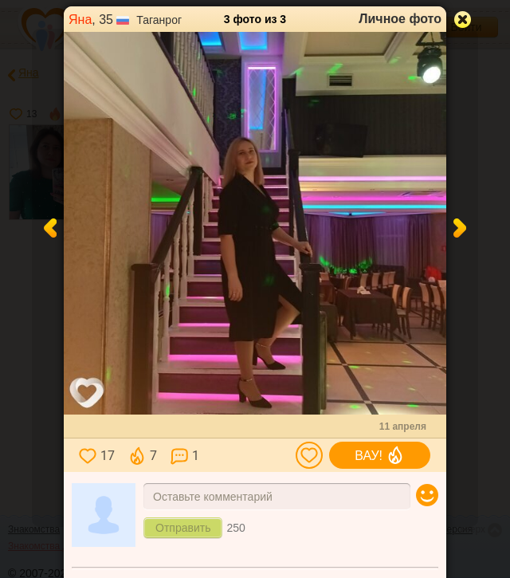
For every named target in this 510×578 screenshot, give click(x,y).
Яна (80, 19)
